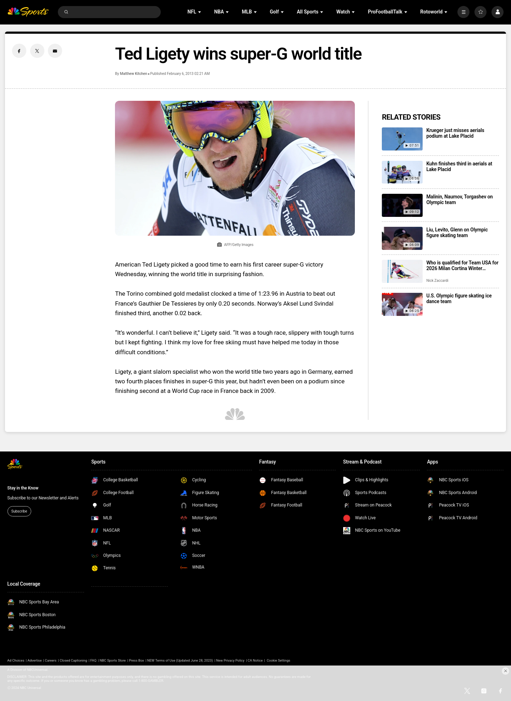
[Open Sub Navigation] (200, 11)
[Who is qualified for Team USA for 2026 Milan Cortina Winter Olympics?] (402, 271)
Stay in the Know (23, 488)
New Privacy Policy (230, 660)
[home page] (28, 12)
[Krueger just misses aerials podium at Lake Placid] (402, 138)
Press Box (136, 660)
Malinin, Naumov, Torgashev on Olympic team (459, 199)
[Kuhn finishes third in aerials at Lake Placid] (402, 172)
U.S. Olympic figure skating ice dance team (458, 298)
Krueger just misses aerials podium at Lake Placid (455, 133)
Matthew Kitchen (133, 73)
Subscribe (19, 511)
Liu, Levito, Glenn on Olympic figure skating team (457, 232)
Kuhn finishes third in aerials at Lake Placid (459, 166)
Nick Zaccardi (437, 280)
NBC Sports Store (113, 660)
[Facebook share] (19, 51)
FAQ (93, 660)
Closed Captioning (73, 660)
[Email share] (55, 51)
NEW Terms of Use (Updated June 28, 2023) (180, 660)
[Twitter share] (37, 51)
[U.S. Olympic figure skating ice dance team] (402, 304)
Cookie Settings (278, 660)
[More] (463, 12)
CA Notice (255, 660)
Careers (51, 660)
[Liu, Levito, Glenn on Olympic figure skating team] (402, 238)
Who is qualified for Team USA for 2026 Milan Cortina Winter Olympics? (462, 265)
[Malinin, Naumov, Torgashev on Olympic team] (402, 205)
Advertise (35, 660)
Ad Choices (15, 660)
